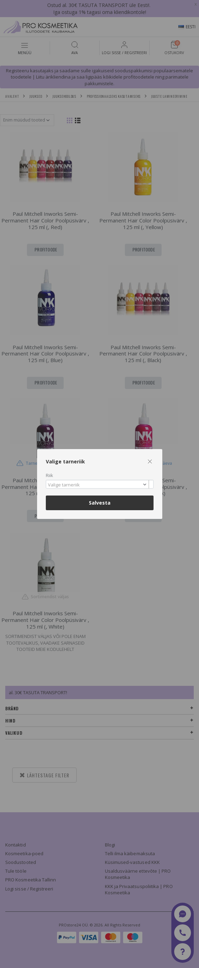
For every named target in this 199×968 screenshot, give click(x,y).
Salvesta (100, 502)
